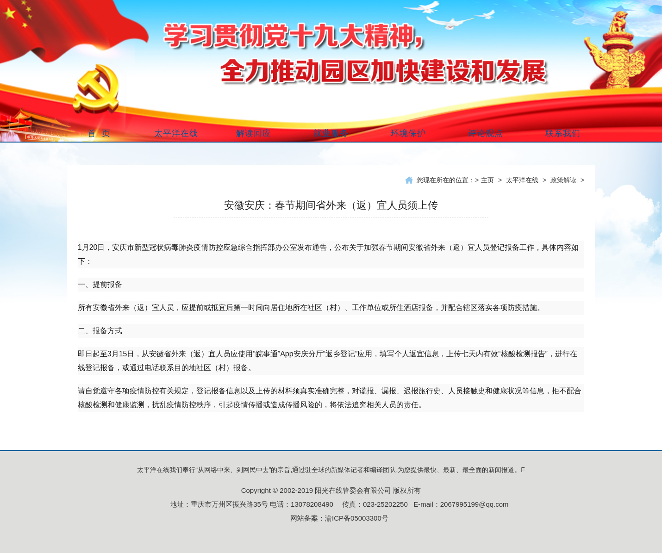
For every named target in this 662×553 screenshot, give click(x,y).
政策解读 (563, 180)
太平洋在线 (522, 180)
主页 (487, 180)
